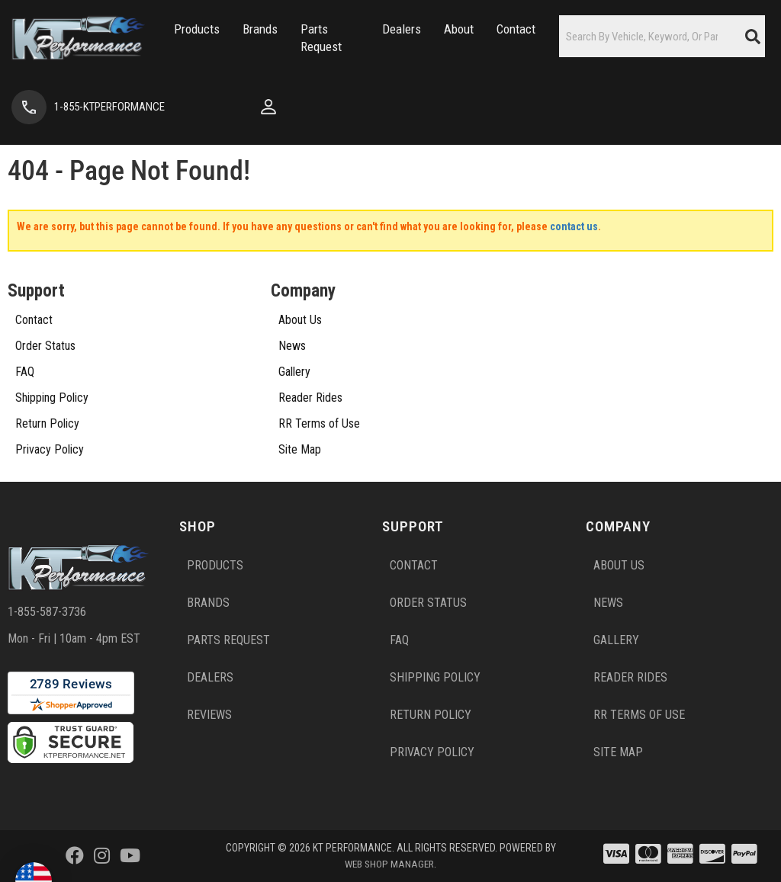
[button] (176, 38)
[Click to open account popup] (201, 106)
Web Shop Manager (389, 864)
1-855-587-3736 (47, 612)
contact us (574, 226)
